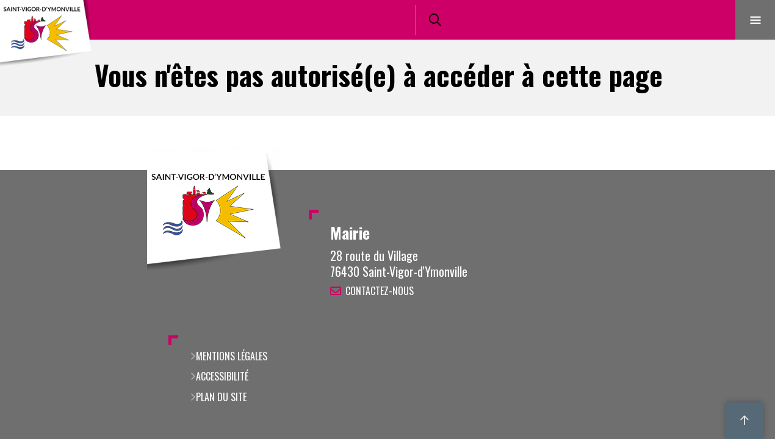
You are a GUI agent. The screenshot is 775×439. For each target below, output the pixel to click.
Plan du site (221, 396)
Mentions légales (231, 356)
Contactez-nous (379, 290)
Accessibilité (222, 376)
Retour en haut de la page (744, 170)
